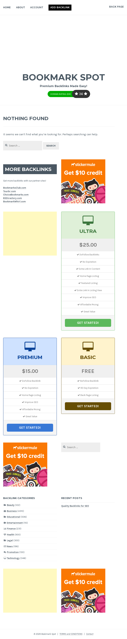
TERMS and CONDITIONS (70, 634)
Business (12, 511)
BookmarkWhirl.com (14, 201)
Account (36, 7)
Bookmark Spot (63, 77)
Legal (10, 540)
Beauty (10, 505)
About (20, 7)
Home (7, 7)
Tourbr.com (9, 191)
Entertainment (15, 523)
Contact (89, 634)
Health (10, 534)
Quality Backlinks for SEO (75, 506)
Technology (13, 558)
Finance (11, 528)
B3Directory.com (12, 198)
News (10, 546)
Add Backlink (60, 7)
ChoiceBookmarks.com (16, 194)
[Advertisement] (63, 41)
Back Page (116, 6)
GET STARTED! (88, 323)
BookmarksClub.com (14, 187)
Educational (13, 517)
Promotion (13, 552)
